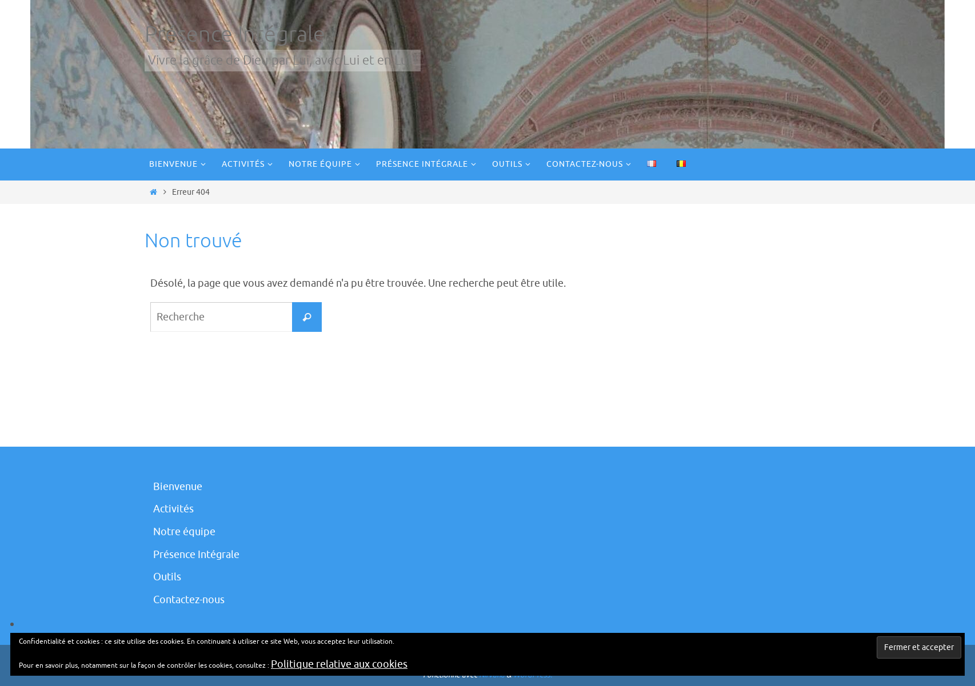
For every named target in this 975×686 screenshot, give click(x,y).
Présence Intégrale (235, 34)
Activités (173, 509)
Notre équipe (184, 531)
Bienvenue (177, 486)
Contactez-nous (189, 599)
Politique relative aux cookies (339, 664)
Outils (167, 577)
